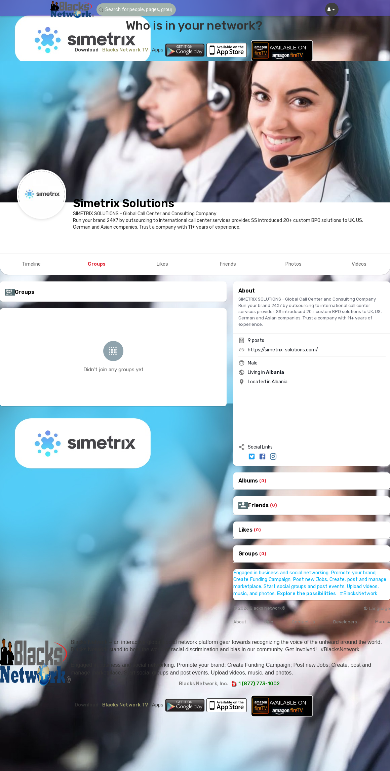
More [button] (382, 621)
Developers (345, 622)
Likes (245, 530)
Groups (248, 553)
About (239, 622)
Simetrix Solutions (123, 203)
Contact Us (303, 622)
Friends (258, 505)
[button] (137, 9)
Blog (268, 622)
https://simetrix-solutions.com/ (283, 350)
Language (376, 608)
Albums (248, 481)
